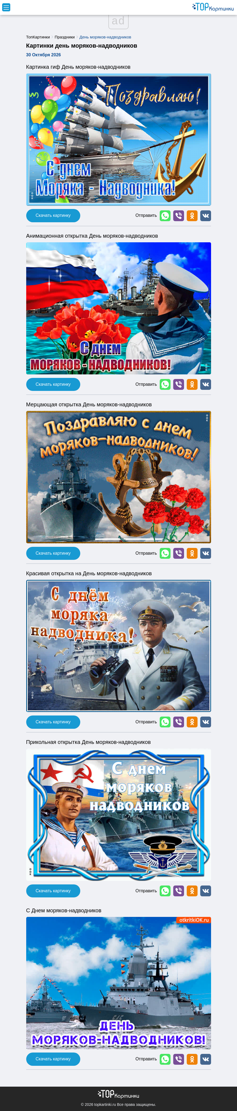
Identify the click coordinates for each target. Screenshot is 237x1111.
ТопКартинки (38, 37)
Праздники (65, 37)
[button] (165, 215)
